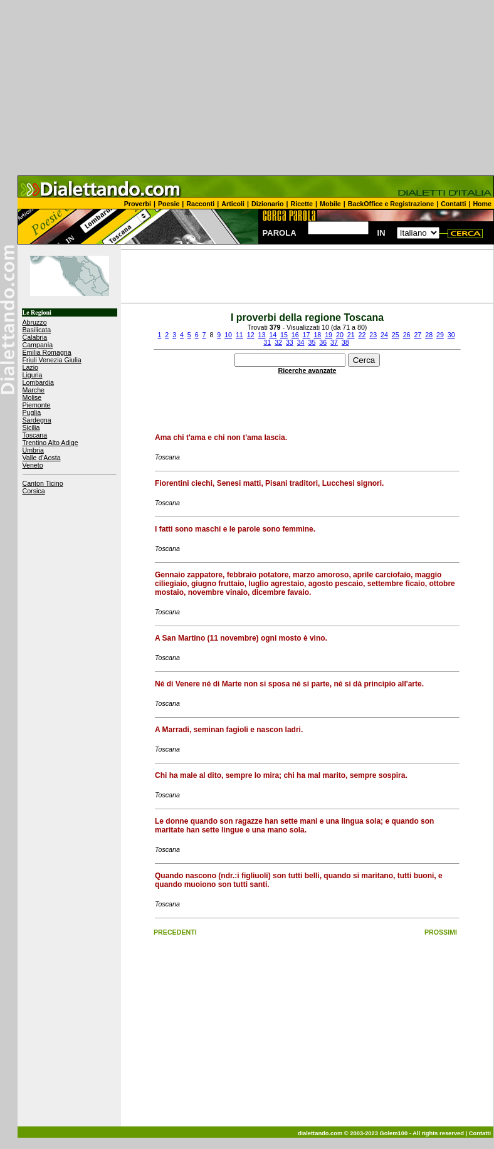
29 (440, 334)
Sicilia (31, 427)
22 (362, 334)
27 (417, 334)
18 (317, 334)
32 (278, 342)
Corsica (34, 491)
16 (295, 334)
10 (228, 334)
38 (345, 342)
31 (267, 342)
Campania (38, 345)
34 (301, 342)
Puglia (32, 412)
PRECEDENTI (175, 932)
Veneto (33, 465)
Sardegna (37, 420)
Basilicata (37, 329)
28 (429, 334)
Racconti (200, 203)
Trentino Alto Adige (50, 442)
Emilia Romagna (47, 352)
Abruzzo (35, 322)
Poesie (168, 203)
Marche (34, 390)
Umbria (33, 450)
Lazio (30, 367)
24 (384, 334)
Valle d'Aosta (42, 457)
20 (340, 334)
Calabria (35, 337)
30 (451, 334)
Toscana (35, 435)
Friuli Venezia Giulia (52, 360)
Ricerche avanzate (307, 370)
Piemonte (37, 405)
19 (328, 334)
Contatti (453, 203)
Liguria (33, 375)
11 (239, 334)
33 (289, 342)
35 (311, 342)
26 (407, 334)
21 (351, 334)
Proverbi (137, 203)
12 (251, 334)
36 (323, 342)
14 (272, 334)
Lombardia (38, 382)
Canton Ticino (43, 483)
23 (373, 334)
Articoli (232, 203)
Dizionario (267, 203)
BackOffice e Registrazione (391, 203)
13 (261, 334)
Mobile (330, 203)
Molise (32, 397)
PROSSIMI (440, 932)
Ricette (302, 203)
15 (284, 334)
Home (482, 203)
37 (334, 342)
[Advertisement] (247, 88)
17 (306, 334)
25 (395, 334)
